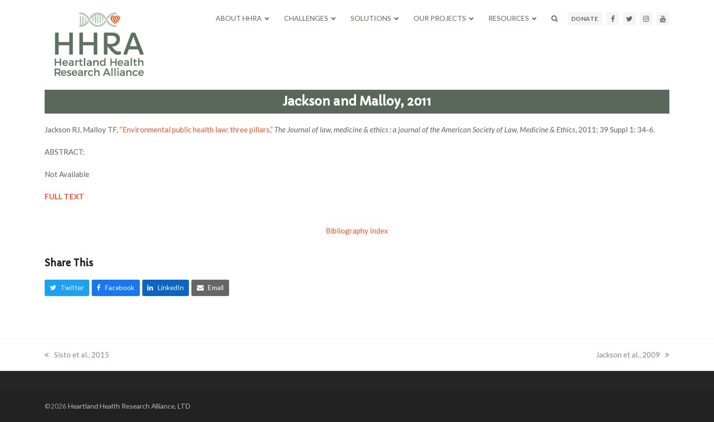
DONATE (584, 18)
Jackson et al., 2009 (632, 354)
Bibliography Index (357, 230)
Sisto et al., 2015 (77, 354)
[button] (554, 18)
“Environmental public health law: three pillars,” (196, 129)
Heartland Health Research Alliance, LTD (129, 406)
